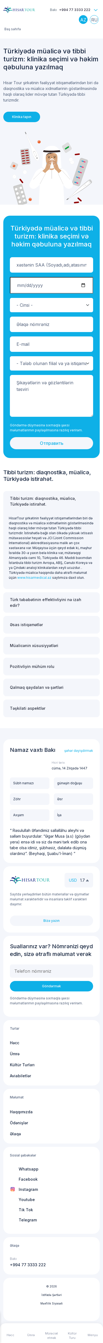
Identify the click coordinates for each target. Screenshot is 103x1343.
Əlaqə (15, 1133)
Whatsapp (28, 1169)
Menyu (93, 1335)
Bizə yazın (51, 921)
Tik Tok (26, 1209)
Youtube (27, 1199)
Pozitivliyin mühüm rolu (32, 666)
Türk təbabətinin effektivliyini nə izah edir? (45, 602)
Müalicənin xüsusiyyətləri (34, 645)
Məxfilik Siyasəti (51, 1303)
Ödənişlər (19, 1122)
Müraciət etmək (51, 1335)
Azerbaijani (84, 21)
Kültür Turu (72, 1335)
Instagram (28, 1189)
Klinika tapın (21, 117)
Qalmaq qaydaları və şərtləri (36, 687)
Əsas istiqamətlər (26, 624)
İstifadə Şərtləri (51, 1295)
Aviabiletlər (20, 1075)
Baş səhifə (12, 29)
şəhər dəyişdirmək (78, 751)
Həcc (14, 1042)
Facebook (28, 1179)
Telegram (28, 1220)
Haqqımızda (21, 1111)
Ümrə (15, 1053)
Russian (95, 21)
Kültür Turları (22, 1064)
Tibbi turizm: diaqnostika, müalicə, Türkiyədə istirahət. (43, 501)
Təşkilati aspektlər (27, 708)
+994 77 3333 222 (74, 10)
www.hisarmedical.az (34, 577)
